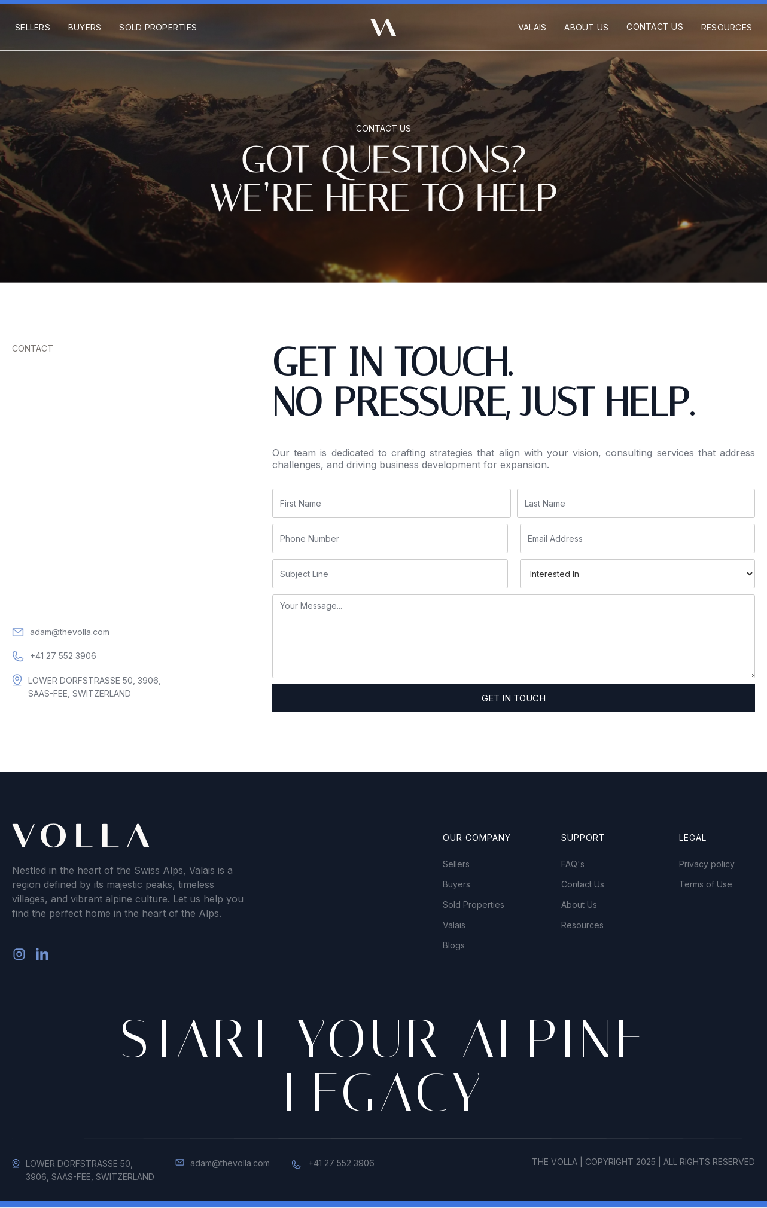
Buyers (85, 27)
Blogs (454, 945)
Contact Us (654, 27)
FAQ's (573, 864)
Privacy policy (707, 864)
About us (586, 27)
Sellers (32, 27)
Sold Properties (158, 27)
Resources (726, 27)
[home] (383, 27)
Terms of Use (705, 884)
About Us (579, 905)
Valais (532, 27)
